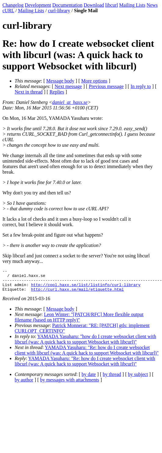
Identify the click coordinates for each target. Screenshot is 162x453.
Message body (60, 80)
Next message (68, 86)
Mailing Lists (132, 5)
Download (94, 5)
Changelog (12, 5)
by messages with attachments (69, 384)
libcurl (111, 5)
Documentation (67, 5)
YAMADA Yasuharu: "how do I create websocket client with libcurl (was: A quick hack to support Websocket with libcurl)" (85, 343)
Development (38, 5)
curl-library (59, 10)
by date (89, 378)
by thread (112, 378)
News (151, 5)
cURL (8, 10)
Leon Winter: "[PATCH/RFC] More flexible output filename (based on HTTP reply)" (79, 321)
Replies (56, 91)
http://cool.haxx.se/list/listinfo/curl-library (86, 288)
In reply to (141, 86)
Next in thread (29, 91)
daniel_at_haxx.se (70, 102)
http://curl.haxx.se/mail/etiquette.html (77, 293)
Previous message (106, 86)
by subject (138, 378)
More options (94, 80)
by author (24, 384)
